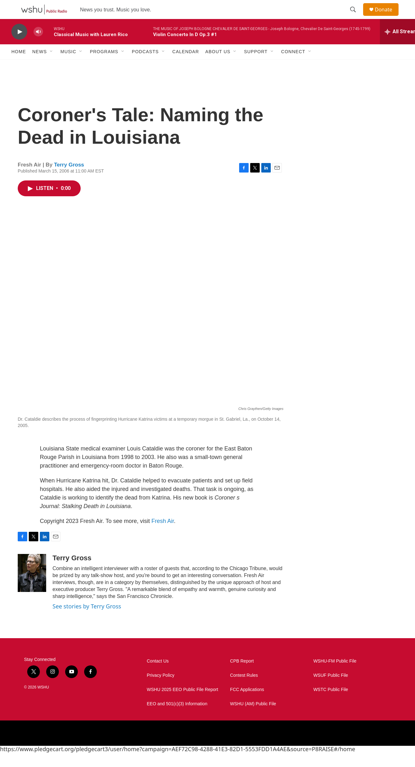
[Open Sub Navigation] (51, 65)
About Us (217, 65)
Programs (104, 65)
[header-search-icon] (356, 17)
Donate (387, 16)
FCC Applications (247, 703)
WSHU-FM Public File (334, 675)
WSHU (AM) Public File (253, 718)
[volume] (38, 46)
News (39, 65)
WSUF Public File (330, 689)
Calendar (185, 65)
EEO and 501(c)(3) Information (177, 718)
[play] (19, 46)
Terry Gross (69, 179)
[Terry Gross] (32, 587)
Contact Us (158, 675)
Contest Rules (244, 689)
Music (68, 65)
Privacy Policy (160, 689)
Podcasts (145, 65)
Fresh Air (163, 535)
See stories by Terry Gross (87, 620)
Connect (293, 65)
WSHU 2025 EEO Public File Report (182, 703)
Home (18, 65)
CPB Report (242, 675)
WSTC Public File (330, 703)
